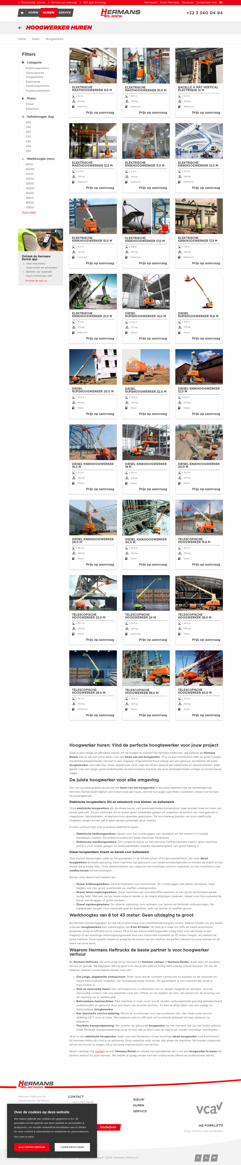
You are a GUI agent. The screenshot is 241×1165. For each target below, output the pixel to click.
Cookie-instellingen (72, 1147)
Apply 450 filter (23, 146)
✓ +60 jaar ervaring (93, 2)
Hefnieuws (151, 2)
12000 (30, 179)
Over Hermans (169, 2)
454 (28, 151)
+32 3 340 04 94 (204, 13)
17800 (30, 208)
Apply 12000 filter (23, 178)
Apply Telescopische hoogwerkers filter (23, 72)
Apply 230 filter (23, 127)
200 (28, 122)
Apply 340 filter (23, 141)
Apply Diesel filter (23, 103)
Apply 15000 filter (23, 193)
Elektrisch (32, 109)
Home (22, 13)
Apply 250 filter (23, 131)
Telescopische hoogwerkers (42, 75)
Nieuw (138, 1099)
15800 (30, 198)
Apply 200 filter (23, 122)
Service (65, 12)
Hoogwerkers (54, 39)
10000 (30, 169)
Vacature (188, 2)
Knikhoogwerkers (37, 68)
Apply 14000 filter (23, 188)
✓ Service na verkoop (62, 2)
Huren (48, 12)
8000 (29, 165)
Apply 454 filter (23, 150)
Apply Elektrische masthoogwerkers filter (23, 81)
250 (28, 132)
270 (28, 137)
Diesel (30, 104)
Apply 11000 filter (23, 173)
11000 (29, 174)
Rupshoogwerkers (38, 91)
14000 (30, 188)
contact (100, 1051)
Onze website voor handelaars (203, 1131)
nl (221, 2)
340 (28, 142)
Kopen (33, 12)
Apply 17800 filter (23, 207)
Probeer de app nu (36, 281)
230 (28, 127)
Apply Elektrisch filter (23, 108)
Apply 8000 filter (23, 164)
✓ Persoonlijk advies (31, 2)
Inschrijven (108, 1127)
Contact (75, 1096)
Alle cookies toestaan (32, 1147)
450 (28, 146)
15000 (30, 193)
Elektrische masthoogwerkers (42, 84)
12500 (30, 184)
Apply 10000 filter (23, 169)
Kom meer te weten (24, 1136)
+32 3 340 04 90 (83, 1102)
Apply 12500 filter (23, 183)
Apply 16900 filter (23, 202)
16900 (30, 203)
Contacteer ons (206, 2)
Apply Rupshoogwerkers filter (23, 90)
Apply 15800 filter (23, 197)
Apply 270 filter (23, 136)
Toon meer (29, 212)
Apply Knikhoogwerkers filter (23, 68)
